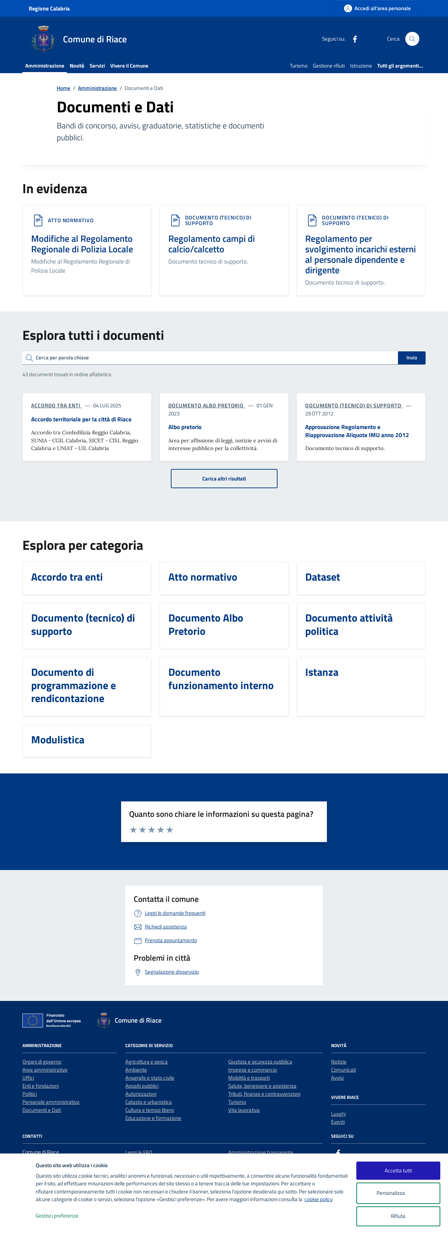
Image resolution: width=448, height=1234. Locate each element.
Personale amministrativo (50, 1102)
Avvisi (337, 1078)
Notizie (338, 1062)
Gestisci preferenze (64, 1216)
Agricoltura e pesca (146, 1062)
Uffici (28, 1078)
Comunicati (343, 1070)
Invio (411, 357)
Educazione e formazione (153, 1118)
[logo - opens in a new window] (18, 1221)
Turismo (299, 66)
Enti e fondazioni (40, 1086)
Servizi (97, 66)
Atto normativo (71, 220)
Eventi (338, 1122)
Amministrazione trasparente (260, 1152)
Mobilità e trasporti (249, 1078)
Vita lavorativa (244, 1110)
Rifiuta (398, 1216)
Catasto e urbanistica (148, 1102)
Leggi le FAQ (138, 1152)
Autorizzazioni (140, 1094)
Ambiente (136, 1070)
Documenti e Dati (41, 1110)
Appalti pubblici (142, 1086)
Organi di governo (41, 1062)
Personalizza (398, 1193)
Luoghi (338, 1114)
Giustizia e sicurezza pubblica (260, 1062)
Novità (77, 66)
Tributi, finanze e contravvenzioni (264, 1094)
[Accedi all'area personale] (377, 8)
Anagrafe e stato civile (149, 1078)
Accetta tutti (398, 1170)
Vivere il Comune (129, 66)
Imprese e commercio (252, 1070)
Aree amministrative (45, 1070)
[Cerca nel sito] (412, 39)
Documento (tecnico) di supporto (218, 220)
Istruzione (361, 66)
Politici (29, 1094)
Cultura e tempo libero (149, 1110)
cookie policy (318, 1199)
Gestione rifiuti (329, 66)
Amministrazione (44, 66)
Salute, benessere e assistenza (262, 1086)
